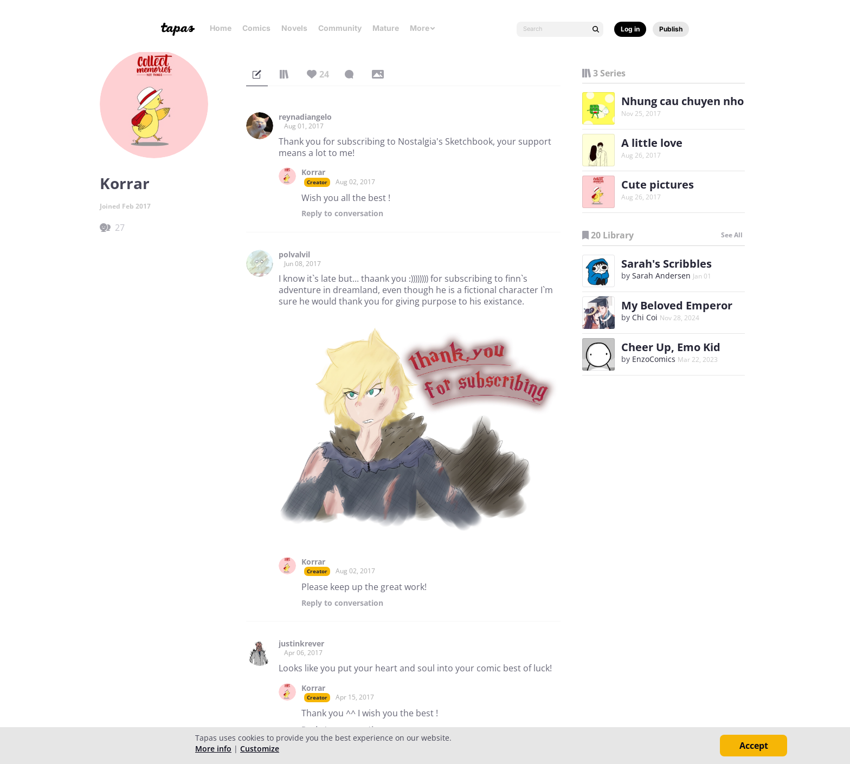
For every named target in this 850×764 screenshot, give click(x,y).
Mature (385, 28)
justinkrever (301, 644)
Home (220, 28)
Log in (630, 29)
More (423, 28)
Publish (670, 29)
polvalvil (294, 255)
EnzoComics (653, 359)
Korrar (313, 172)
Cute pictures (657, 184)
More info (213, 748)
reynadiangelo (305, 117)
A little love (651, 142)
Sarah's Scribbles (666, 263)
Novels (294, 28)
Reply (342, 213)
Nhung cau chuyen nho (682, 101)
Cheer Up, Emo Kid (670, 347)
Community (340, 28)
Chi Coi (645, 317)
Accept (753, 746)
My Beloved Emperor (676, 305)
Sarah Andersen (661, 275)
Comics (256, 28)
